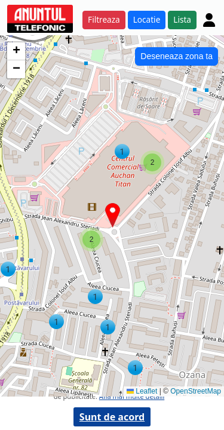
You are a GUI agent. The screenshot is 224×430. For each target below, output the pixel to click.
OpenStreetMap (195, 391)
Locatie (147, 19)
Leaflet (142, 391)
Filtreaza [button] (104, 19)
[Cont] (209, 19)
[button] (8, 269)
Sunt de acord (112, 416)
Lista (182, 19)
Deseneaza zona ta (176, 56)
